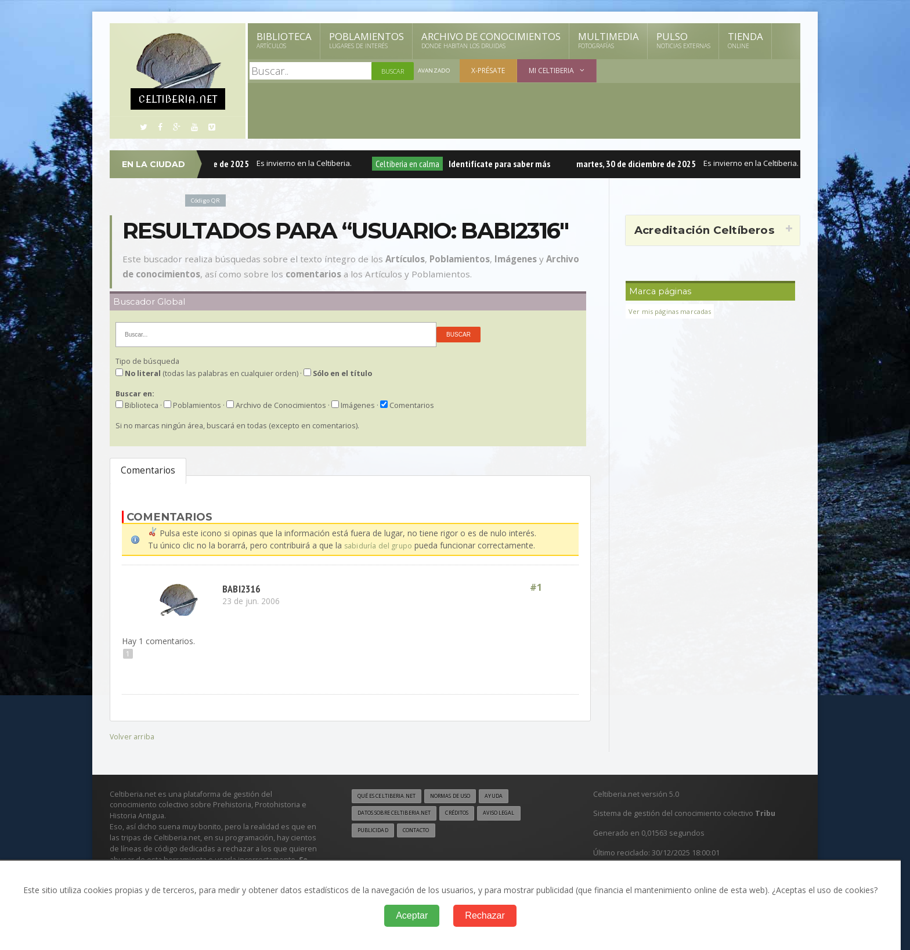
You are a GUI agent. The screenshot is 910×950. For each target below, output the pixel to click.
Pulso (683, 40)
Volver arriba (133, 735)
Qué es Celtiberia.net (391, 796)
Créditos (474, 814)
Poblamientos (366, 40)
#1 (535, 587)
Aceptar (412, 915)
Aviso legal (521, 814)
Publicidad (375, 832)
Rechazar (484, 915)
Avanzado (435, 71)
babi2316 (244, 587)
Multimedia (608, 40)
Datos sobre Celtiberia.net (401, 814)
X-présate (490, 70)
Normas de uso (465, 796)
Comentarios (148, 470)
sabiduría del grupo (380, 545)
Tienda (745, 40)
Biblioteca (284, 40)
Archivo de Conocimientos (491, 40)
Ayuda (515, 796)
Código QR (208, 200)
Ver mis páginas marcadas (674, 311)
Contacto (423, 832)
